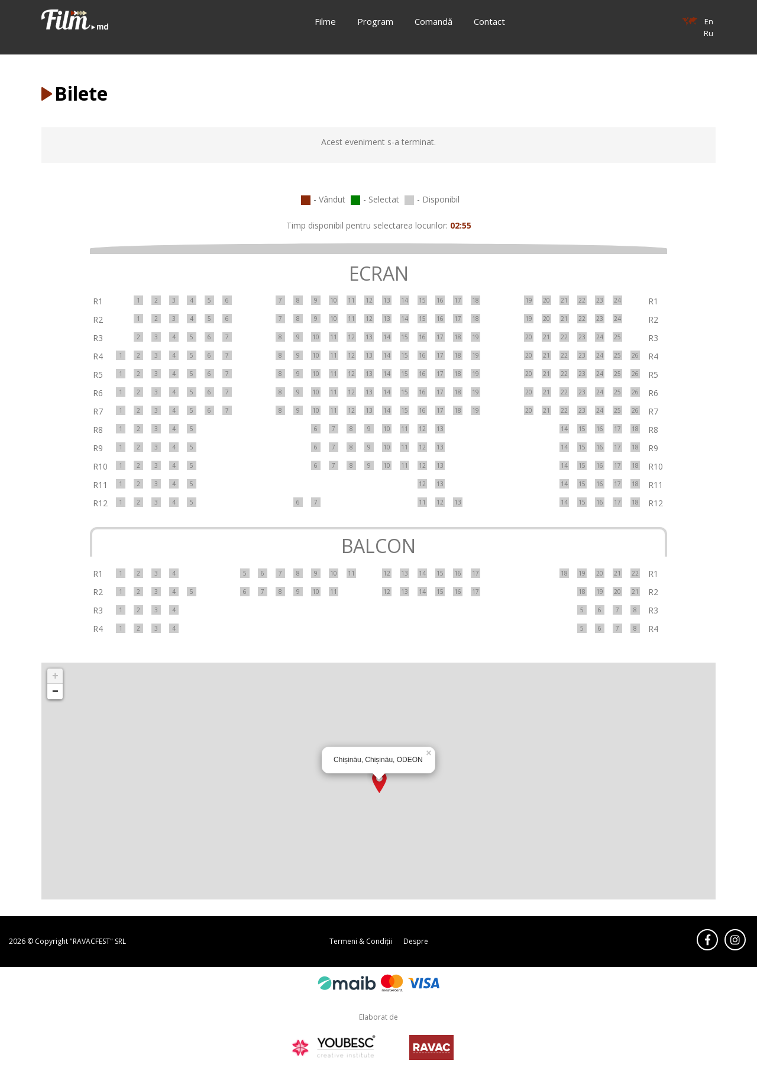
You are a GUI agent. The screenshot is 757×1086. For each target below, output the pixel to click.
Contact (489, 21)
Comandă (433, 21)
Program (375, 21)
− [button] (55, 692)
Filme (325, 21)
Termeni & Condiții (360, 941)
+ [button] (55, 676)
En (708, 21)
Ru (708, 33)
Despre (415, 941)
